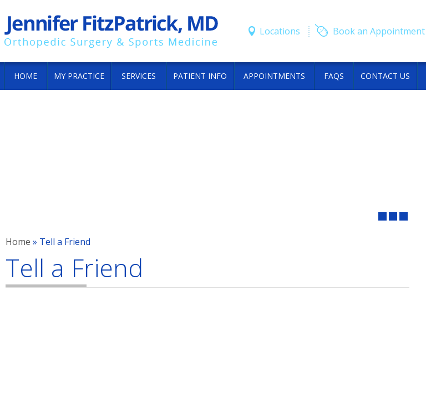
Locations (280, 31)
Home (25, 76)
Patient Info (200, 76)
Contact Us (385, 76)
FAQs (334, 76)
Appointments (274, 76)
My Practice (79, 76)
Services (138, 76)
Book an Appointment (379, 31)
